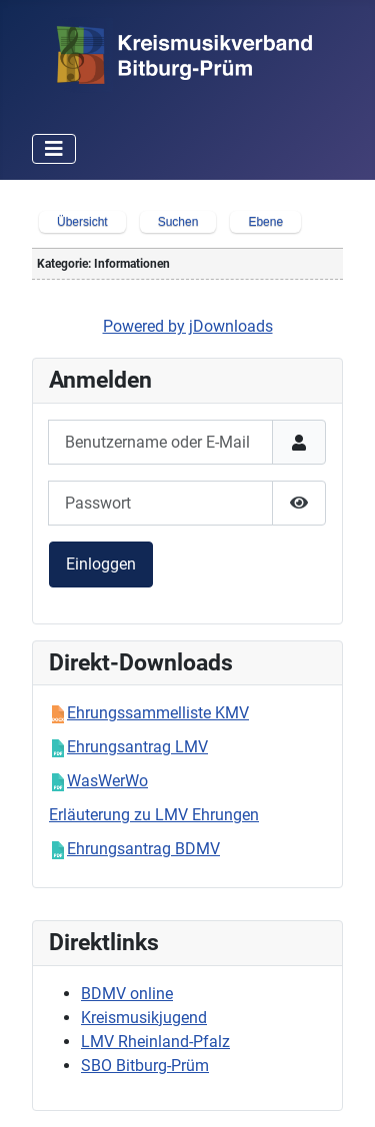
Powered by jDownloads (188, 326)
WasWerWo (107, 780)
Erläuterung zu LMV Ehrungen (154, 814)
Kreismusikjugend (144, 1017)
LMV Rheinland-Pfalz (155, 1041)
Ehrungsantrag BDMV (143, 848)
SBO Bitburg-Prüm (145, 1065)
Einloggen (101, 564)
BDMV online (127, 993)
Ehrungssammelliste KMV (158, 712)
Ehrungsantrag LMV (137, 746)
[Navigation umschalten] (54, 149)
